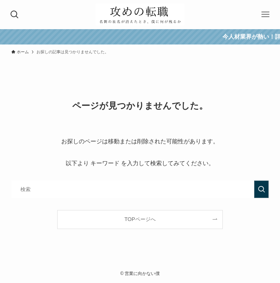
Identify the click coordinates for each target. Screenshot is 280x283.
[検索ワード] (140, 189)
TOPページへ (139, 219)
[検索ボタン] (14, 14)
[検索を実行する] (261, 189)
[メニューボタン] (265, 14)
